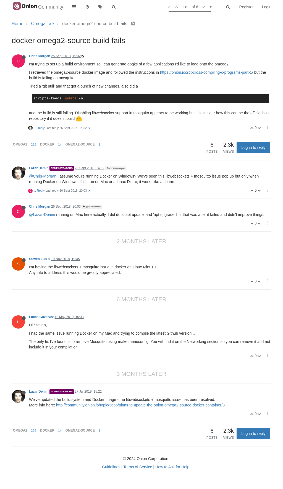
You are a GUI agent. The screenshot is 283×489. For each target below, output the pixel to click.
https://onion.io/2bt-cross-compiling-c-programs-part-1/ (206, 72)
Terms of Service (137, 467)
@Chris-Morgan (42, 176)
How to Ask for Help (172, 467)
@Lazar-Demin (42, 214)
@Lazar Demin (92, 206)
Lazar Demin (39, 168)
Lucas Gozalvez (41, 317)
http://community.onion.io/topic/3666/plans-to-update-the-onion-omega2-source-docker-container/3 (140, 405)
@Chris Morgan (116, 168)
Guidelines (111, 467)
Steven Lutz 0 (39, 259)
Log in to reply (253, 147)
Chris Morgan (39, 56)
